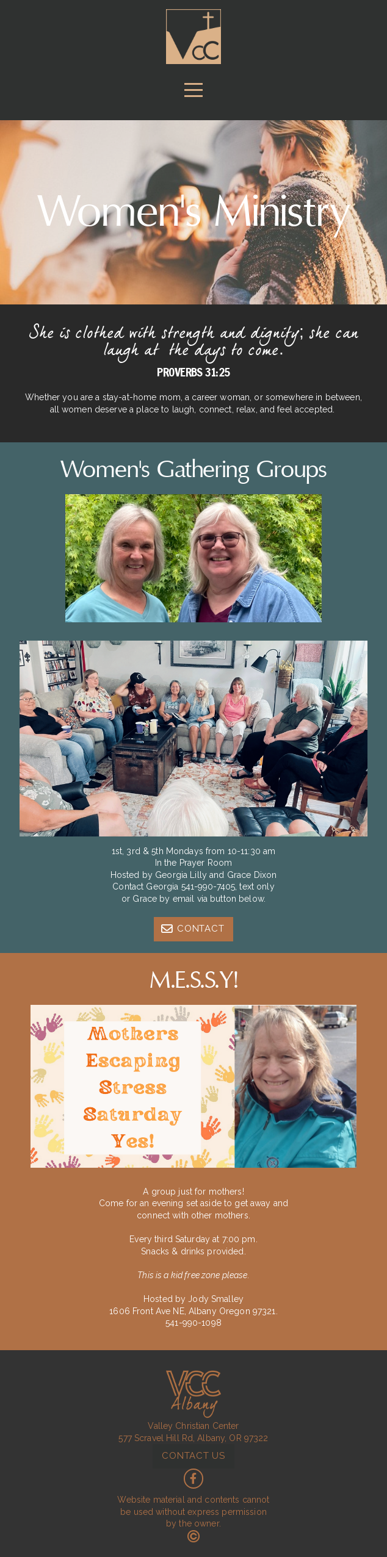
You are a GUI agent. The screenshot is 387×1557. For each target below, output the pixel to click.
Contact (192, 928)
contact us (193, 1455)
